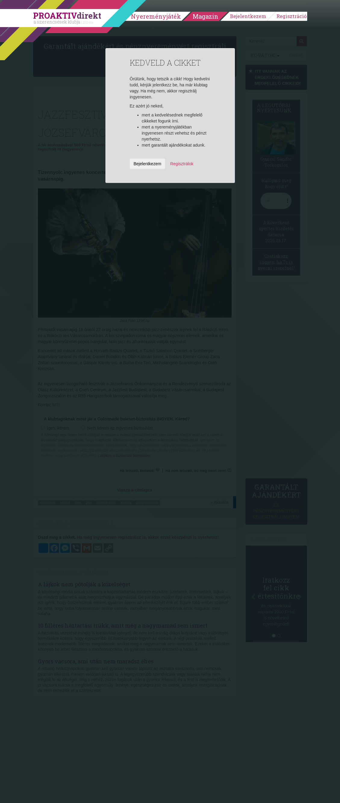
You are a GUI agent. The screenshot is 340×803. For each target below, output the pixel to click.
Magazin (205, 16)
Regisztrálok (181, 163)
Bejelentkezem (248, 16)
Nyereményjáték (156, 16)
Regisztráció (291, 16)
